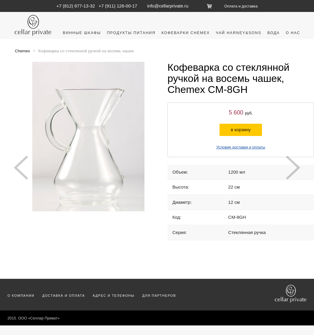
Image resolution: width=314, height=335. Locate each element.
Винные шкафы (82, 33)
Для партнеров (159, 295)
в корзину (241, 129)
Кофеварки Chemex (185, 33)
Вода (273, 33)
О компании (20, 295)
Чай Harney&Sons (238, 33)
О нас (293, 33)
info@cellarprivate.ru (167, 5)
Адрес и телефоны (114, 295)
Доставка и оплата (63, 295)
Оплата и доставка (240, 6)
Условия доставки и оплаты (240, 147)
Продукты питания (131, 33)
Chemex (22, 51)
